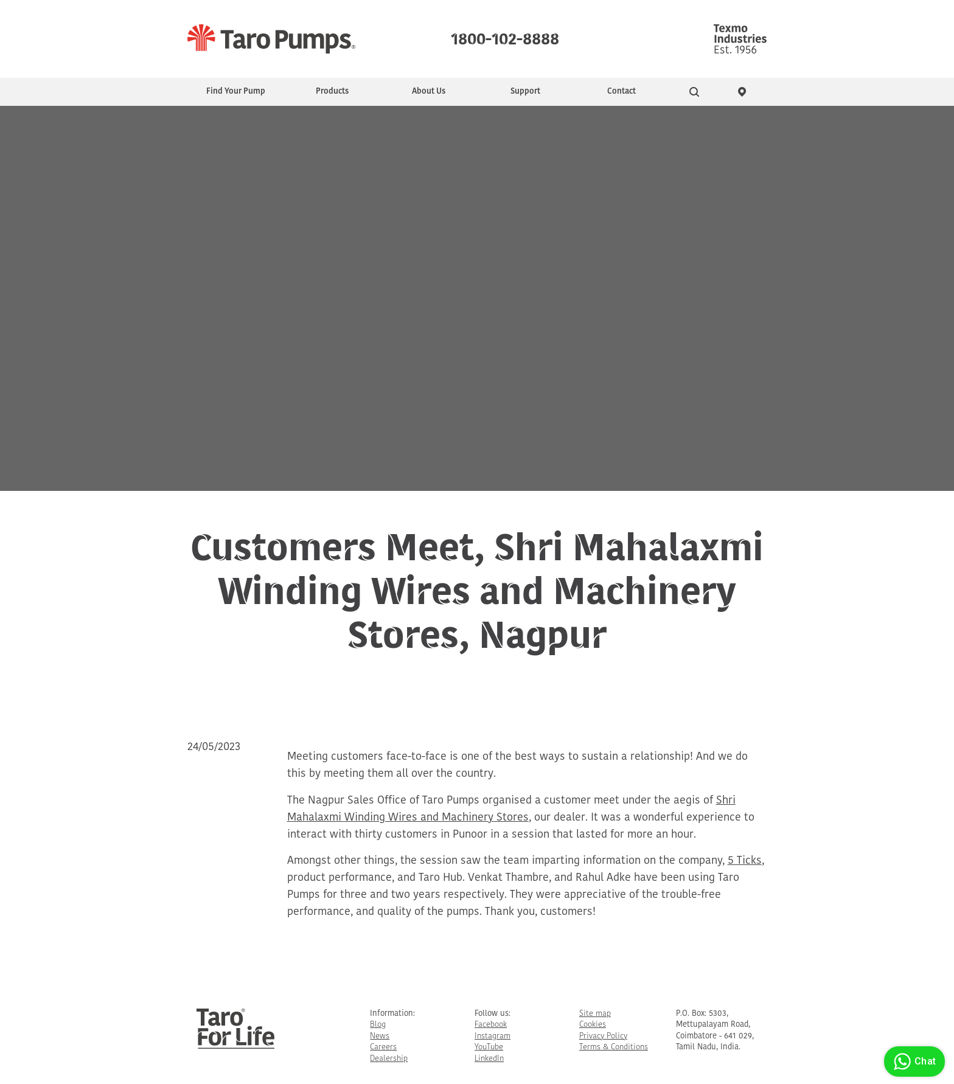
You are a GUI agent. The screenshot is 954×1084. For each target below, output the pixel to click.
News (379, 1036)
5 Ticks (745, 861)
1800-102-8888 (505, 36)
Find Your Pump (235, 92)
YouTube (489, 1047)
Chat (913, 1061)
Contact (621, 92)
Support (525, 92)
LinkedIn (489, 1059)
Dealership (389, 1059)
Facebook (491, 1025)
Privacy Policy (603, 1036)
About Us (428, 92)
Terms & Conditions (613, 1047)
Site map (595, 1014)
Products (332, 92)
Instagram (492, 1036)
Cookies (592, 1025)
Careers (383, 1047)
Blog (378, 1025)
